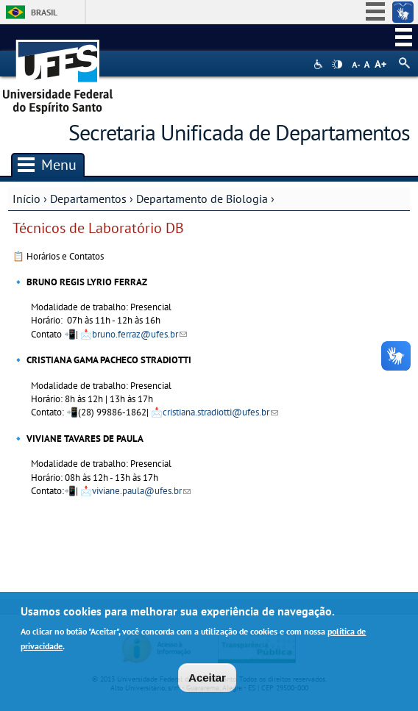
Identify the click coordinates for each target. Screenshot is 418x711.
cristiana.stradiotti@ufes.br (220, 412)
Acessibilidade (319, 64)
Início (26, 198)
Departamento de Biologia (202, 198)
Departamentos (88, 198)
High (337, 65)
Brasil (44, 12)
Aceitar (207, 680)
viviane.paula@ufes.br (141, 491)
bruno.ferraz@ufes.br (139, 334)
